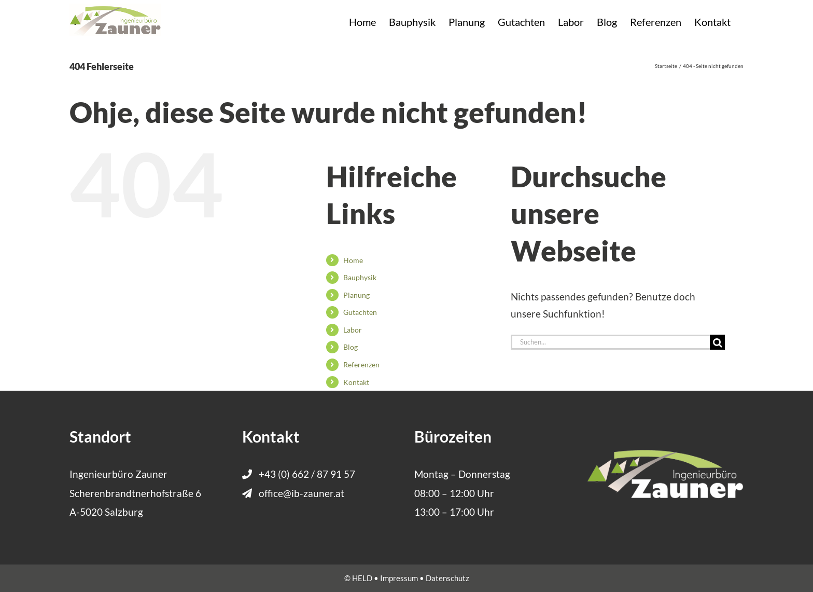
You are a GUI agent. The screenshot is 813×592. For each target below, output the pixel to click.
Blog (350, 346)
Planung (356, 295)
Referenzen (361, 364)
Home (353, 260)
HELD (362, 578)
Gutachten (360, 312)
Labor (352, 329)
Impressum (399, 578)
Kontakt (356, 382)
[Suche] (717, 342)
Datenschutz (447, 578)
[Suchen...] (610, 342)
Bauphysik (359, 277)
